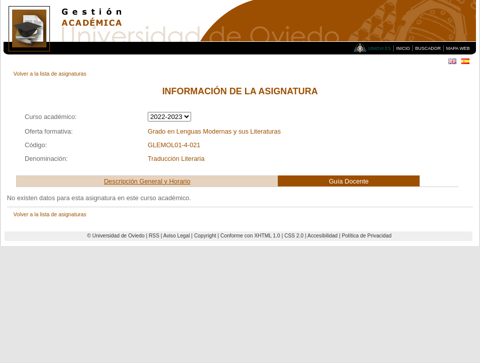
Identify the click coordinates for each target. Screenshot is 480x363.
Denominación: (46, 158)
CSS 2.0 (294, 235)
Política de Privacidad (366, 235)
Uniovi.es (379, 48)
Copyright (205, 235)
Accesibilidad (323, 235)
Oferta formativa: (49, 131)
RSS (154, 235)
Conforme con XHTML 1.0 (250, 235)
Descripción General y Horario (147, 181)
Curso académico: (51, 116)
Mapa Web (458, 48)
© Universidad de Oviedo (116, 235)
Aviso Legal (176, 235)
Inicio (403, 48)
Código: (36, 145)
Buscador (428, 48)
